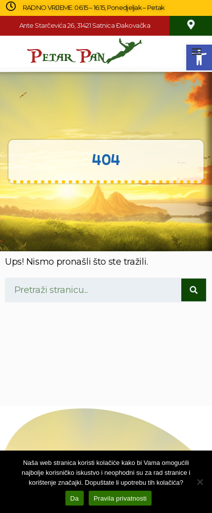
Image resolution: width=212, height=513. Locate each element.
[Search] (193, 290)
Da (74, 498)
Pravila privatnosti (120, 498)
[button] (196, 51)
